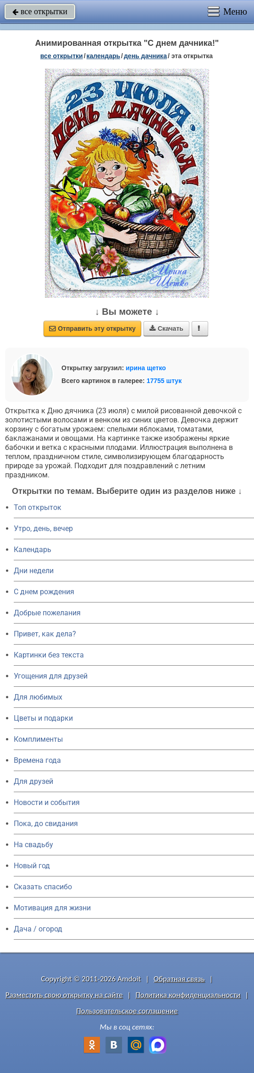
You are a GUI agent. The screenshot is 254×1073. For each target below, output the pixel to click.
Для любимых (38, 697)
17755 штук (164, 380)
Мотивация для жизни (52, 907)
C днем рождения (44, 591)
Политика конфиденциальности (187, 995)
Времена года (37, 760)
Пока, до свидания (46, 823)
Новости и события (47, 802)
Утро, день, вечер (43, 528)
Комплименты (38, 739)
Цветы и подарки (43, 718)
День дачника (145, 56)
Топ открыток (37, 507)
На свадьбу (33, 844)
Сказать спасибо (43, 886)
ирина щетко (146, 368)
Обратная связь (179, 979)
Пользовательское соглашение (126, 1011)
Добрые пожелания (47, 612)
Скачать (166, 328)
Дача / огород (38, 929)
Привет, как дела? (45, 634)
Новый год (32, 865)
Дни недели (34, 570)
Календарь (104, 56)
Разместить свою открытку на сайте (64, 995)
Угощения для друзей (51, 676)
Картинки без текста (49, 655)
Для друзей (33, 781)
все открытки (39, 11)
